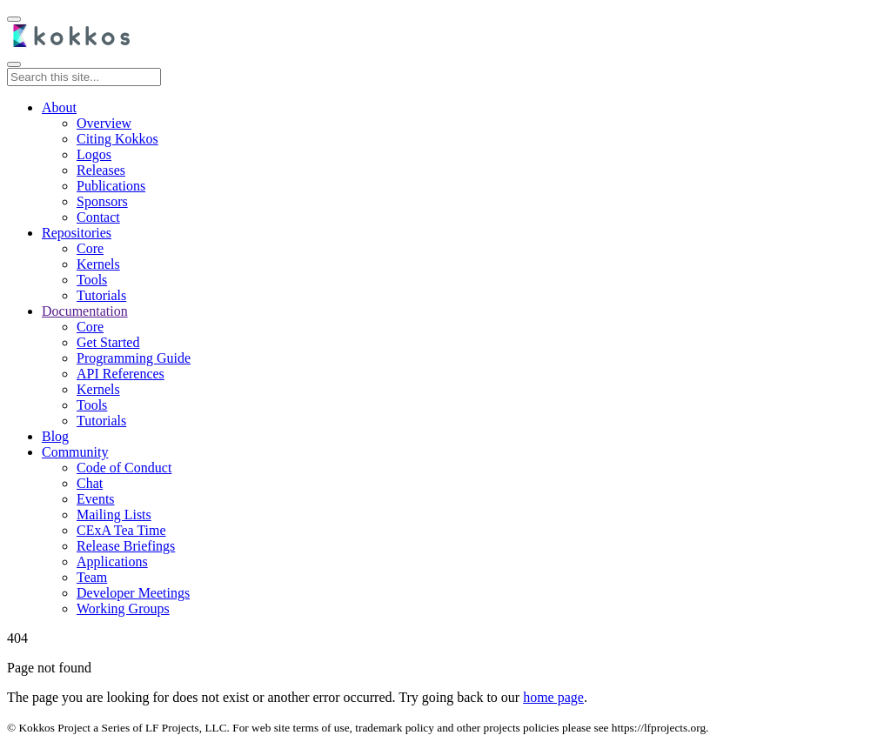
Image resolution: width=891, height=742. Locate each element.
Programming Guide (134, 358)
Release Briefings (126, 545)
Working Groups (123, 608)
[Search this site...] (84, 77)
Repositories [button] (76, 232)
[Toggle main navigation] (14, 64)
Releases (101, 170)
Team (92, 577)
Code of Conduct (124, 467)
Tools (92, 279)
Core (90, 248)
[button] (85, 311)
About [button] (59, 107)
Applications (112, 561)
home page (553, 697)
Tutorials (101, 295)
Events (96, 498)
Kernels (98, 264)
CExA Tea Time (121, 530)
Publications (111, 185)
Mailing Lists (114, 514)
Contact (98, 217)
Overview (104, 123)
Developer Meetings (133, 592)
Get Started (108, 342)
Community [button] (75, 452)
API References (120, 373)
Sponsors (102, 201)
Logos (94, 154)
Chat (90, 483)
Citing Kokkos (117, 138)
